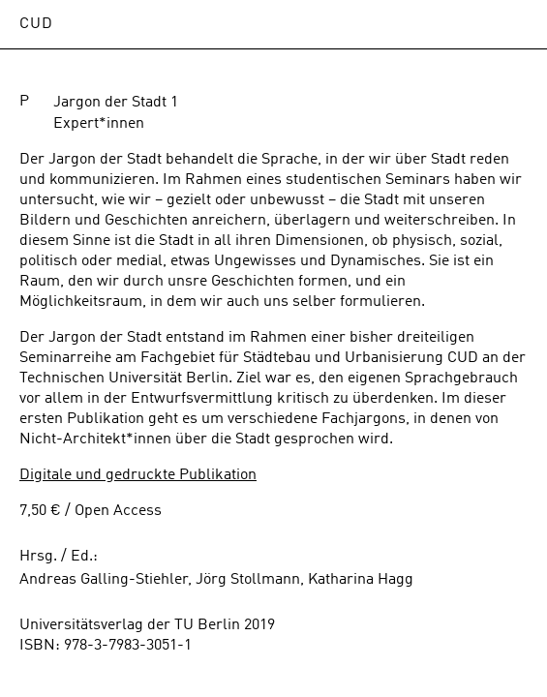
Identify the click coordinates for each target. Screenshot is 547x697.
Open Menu (513, 24)
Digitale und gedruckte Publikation (138, 475)
